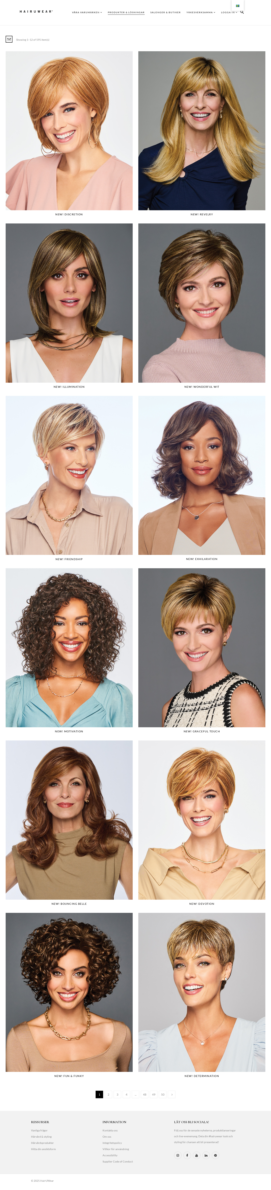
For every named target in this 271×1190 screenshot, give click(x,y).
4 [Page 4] (126, 1094)
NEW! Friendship (69, 559)
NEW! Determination (202, 1076)
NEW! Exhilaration (202, 559)
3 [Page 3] (117, 1094)
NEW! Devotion (202, 903)
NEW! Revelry (202, 214)
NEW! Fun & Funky (69, 1076)
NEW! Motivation (69, 731)
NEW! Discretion (69, 214)
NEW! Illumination (69, 386)
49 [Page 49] (153, 1094)
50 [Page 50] (162, 1094)
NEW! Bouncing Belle (69, 903)
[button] (242, 13)
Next (171, 1094)
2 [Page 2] (108, 1094)
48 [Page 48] (144, 1094)
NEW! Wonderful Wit (201, 386)
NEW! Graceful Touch (202, 731)
